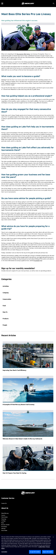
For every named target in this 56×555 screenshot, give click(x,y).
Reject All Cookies (48, 552)
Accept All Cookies (35, 552)
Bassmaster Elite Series (23, 54)
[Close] (53, 537)
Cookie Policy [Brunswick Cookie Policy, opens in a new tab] (41, 547)
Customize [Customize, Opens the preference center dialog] (4, 552)
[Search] (54, 4)
